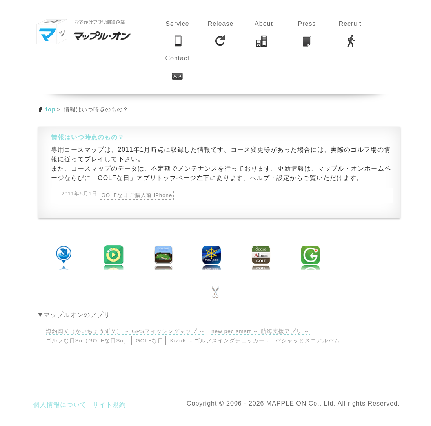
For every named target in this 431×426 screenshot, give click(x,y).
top (50, 109)
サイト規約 (109, 404)
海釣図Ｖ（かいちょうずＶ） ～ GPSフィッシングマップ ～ (125, 331)
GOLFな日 (150, 341)
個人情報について (60, 404)
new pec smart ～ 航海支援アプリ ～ (260, 331)
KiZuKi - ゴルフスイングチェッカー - (219, 341)
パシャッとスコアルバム (307, 341)
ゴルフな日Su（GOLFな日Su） (87, 341)
